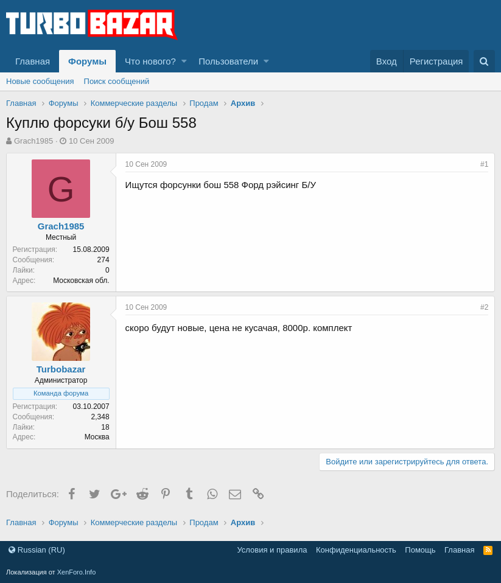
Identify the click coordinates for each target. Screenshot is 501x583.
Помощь (420, 549)
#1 (484, 164)
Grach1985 (33, 140)
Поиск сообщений (117, 81)
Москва (97, 437)
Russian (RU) (37, 549)
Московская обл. (82, 280)
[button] (184, 61)
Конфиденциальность (356, 549)
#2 (484, 307)
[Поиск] (484, 61)
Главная (32, 61)
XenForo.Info (76, 572)
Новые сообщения (40, 81)
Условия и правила (272, 549)
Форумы (87, 61)
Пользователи (228, 61)
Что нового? (150, 61)
